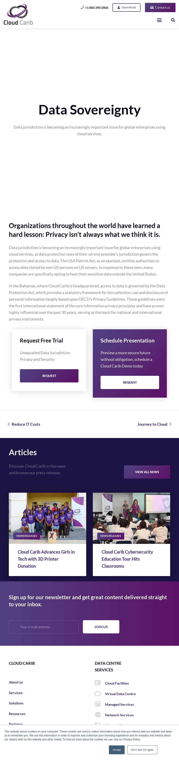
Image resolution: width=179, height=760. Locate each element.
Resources (17, 713)
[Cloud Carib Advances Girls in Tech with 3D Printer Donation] (47, 518)
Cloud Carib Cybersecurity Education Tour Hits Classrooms (127, 559)
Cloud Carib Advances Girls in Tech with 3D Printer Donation (46, 559)
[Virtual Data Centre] (100, 694)
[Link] (18, 14)
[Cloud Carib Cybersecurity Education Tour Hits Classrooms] (131, 518)
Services (16, 693)
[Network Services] (100, 715)
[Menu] (159, 20)
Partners (16, 724)
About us (16, 682)
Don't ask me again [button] (142, 749)
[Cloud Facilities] (100, 683)
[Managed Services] (100, 704)
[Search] (173, 20)
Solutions (16, 703)
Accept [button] (117, 749)
